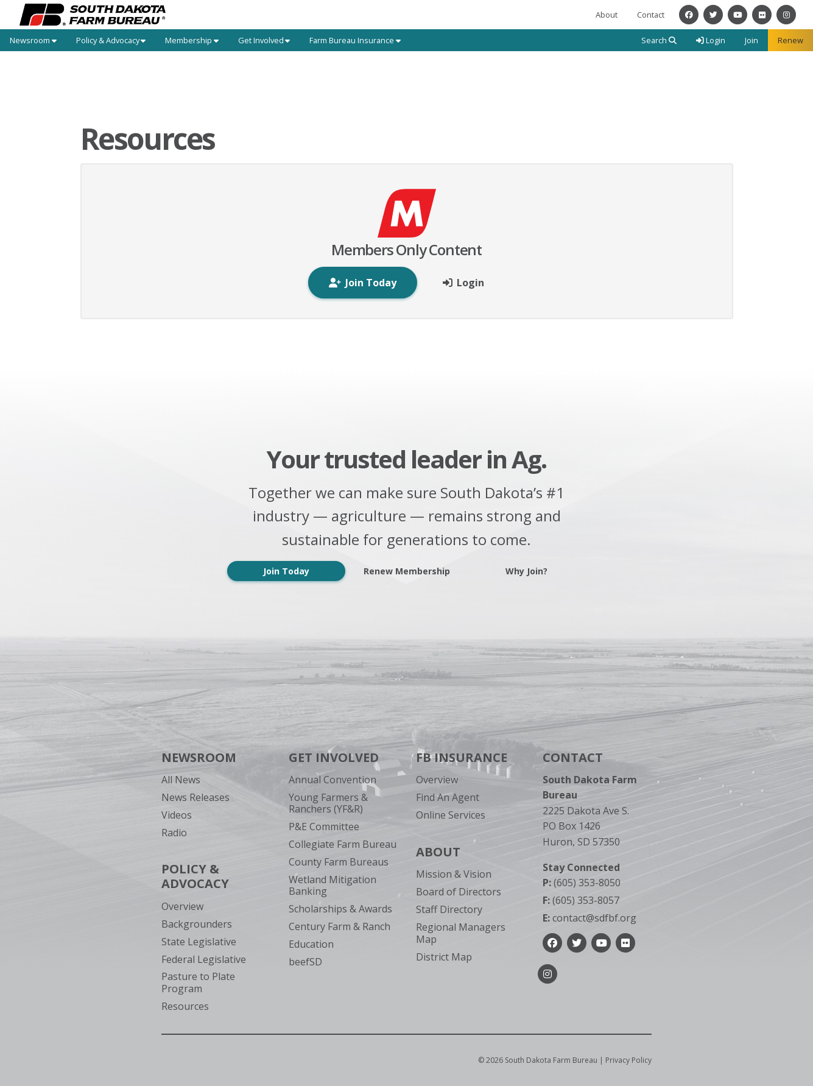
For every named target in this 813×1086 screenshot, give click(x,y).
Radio (174, 832)
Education (311, 944)
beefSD (305, 961)
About (607, 14)
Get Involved (334, 757)
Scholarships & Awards (340, 908)
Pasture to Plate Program (198, 982)
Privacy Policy (628, 1060)
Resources (185, 1006)
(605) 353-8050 (582, 882)
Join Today (286, 571)
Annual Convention (332, 779)
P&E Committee (324, 826)
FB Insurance (461, 757)
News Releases (195, 797)
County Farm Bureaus (339, 862)
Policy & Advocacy (195, 876)
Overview (182, 906)
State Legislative (198, 941)
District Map (444, 957)
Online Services (450, 815)
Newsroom (198, 757)
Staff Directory (449, 909)
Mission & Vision (453, 874)
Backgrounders (196, 924)
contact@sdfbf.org (589, 918)
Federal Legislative (203, 959)
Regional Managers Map (460, 932)
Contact (650, 14)
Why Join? (526, 571)
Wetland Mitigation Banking (332, 885)
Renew (790, 40)
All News (180, 779)
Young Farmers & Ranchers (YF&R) (328, 803)
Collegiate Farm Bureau (342, 844)
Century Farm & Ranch (339, 926)
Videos (176, 815)
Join (751, 40)
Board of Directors (458, 891)
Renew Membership (407, 571)
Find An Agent (447, 797)
